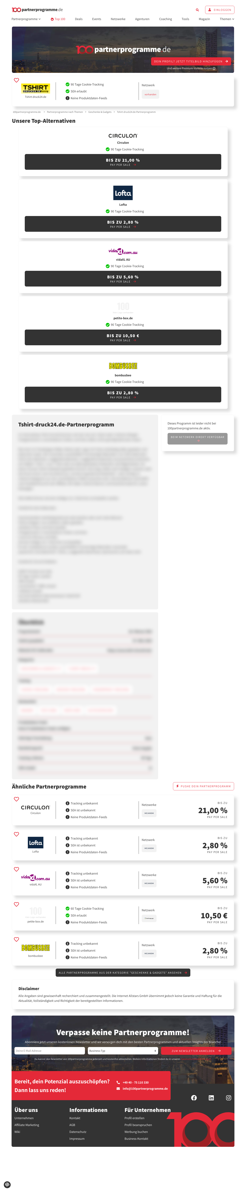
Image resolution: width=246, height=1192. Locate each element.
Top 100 (58, 19)
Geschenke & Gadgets (100, 112)
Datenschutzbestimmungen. (196, 1059)
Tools (185, 19)
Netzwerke (118, 19)
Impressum (77, 1139)
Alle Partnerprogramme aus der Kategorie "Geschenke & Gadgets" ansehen (123, 973)
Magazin (204, 19)
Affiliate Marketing (26, 1125)
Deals (78, 19)
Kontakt (74, 1118)
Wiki (17, 1132)
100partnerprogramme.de (27, 112)
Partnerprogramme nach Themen (65, 112)
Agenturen (142, 19)
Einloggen (219, 10)
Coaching (165, 19)
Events (96, 19)
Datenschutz (77, 1132)
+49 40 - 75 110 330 (133, 1082)
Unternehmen (24, 1118)
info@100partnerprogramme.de (142, 1089)
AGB (72, 1125)
